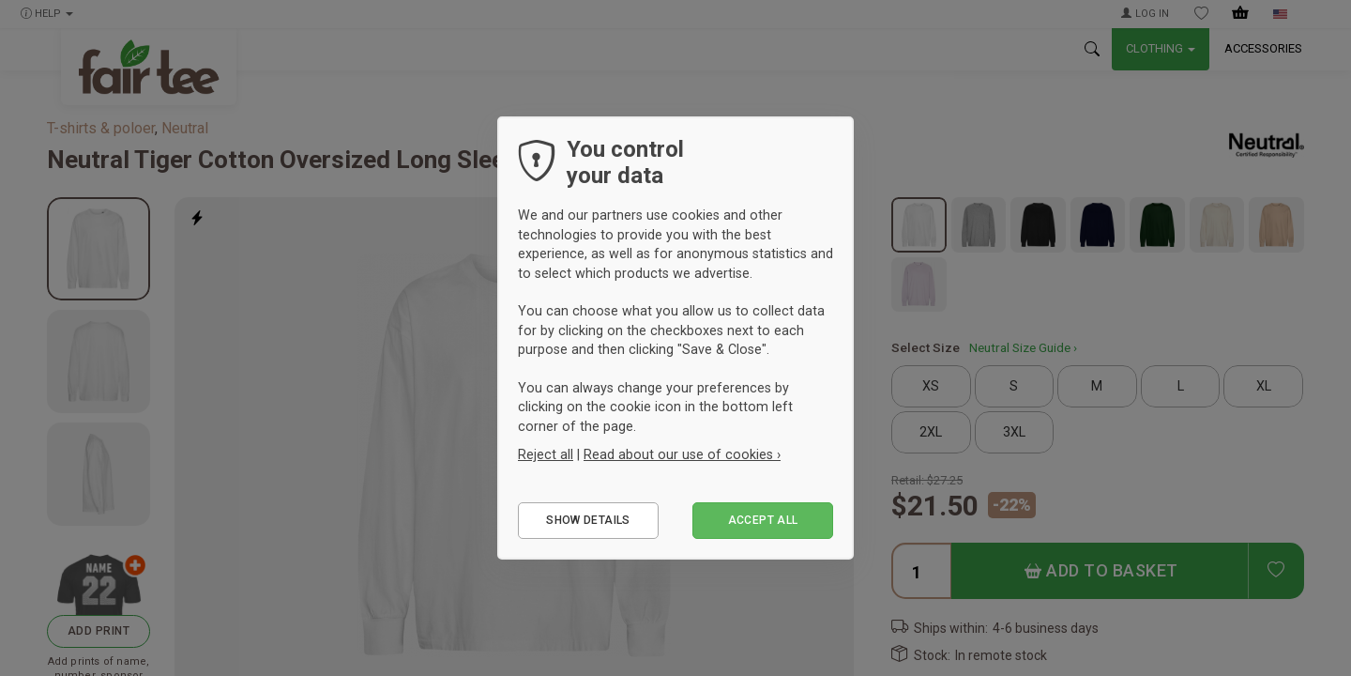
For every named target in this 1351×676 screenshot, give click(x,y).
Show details (588, 520)
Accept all (763, 520)
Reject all (545, 454)
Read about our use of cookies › (682, 454)
